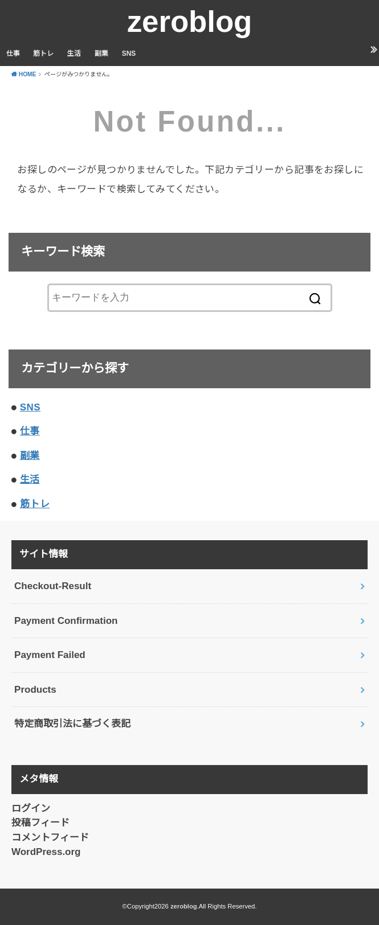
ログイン (30, 808)
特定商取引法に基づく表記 (72, 723)
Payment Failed (49, 654)
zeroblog (189, 21)
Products (35, 689)
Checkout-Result (52, 586)
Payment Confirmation (65, 620)
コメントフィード (50, 837)
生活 (74, 53)
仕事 (13, 53)
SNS (129, 53)
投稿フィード (40, 822)
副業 (101, 53)
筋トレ (43, 53)
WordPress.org (46, 851)
